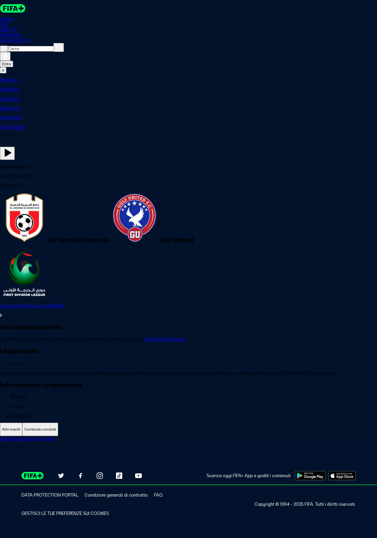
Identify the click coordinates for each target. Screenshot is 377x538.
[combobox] (30, 48)
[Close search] (4, 49)
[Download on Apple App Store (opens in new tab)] (342, 475)
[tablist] (188, 429)
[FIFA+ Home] (12, 8)
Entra (6, 64)
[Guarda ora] (7, 153)
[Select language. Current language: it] (3, 70)
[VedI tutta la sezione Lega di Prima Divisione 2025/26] (188, 310)
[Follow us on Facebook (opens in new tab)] (80, 475)
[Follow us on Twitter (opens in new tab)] (61, 475)
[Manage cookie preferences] (65, 513)
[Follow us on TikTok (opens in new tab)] (119, 475)
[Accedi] (5, 56)
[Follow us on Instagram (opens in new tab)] (100, 475)
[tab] (11, 429)
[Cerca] (58, 47)
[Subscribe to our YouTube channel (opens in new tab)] (138, 475)
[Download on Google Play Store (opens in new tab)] (310, 475)
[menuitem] (188, 80)
